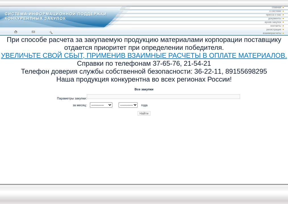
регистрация (273, 29)
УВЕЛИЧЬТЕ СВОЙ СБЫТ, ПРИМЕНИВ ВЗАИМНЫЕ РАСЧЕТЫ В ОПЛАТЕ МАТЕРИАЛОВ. (144, 55)
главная (276, 7)
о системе (275, 11)
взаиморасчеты (272, 33)
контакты (275, 25)
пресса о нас (273, 14)
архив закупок (273, 22)
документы (274, 18)
